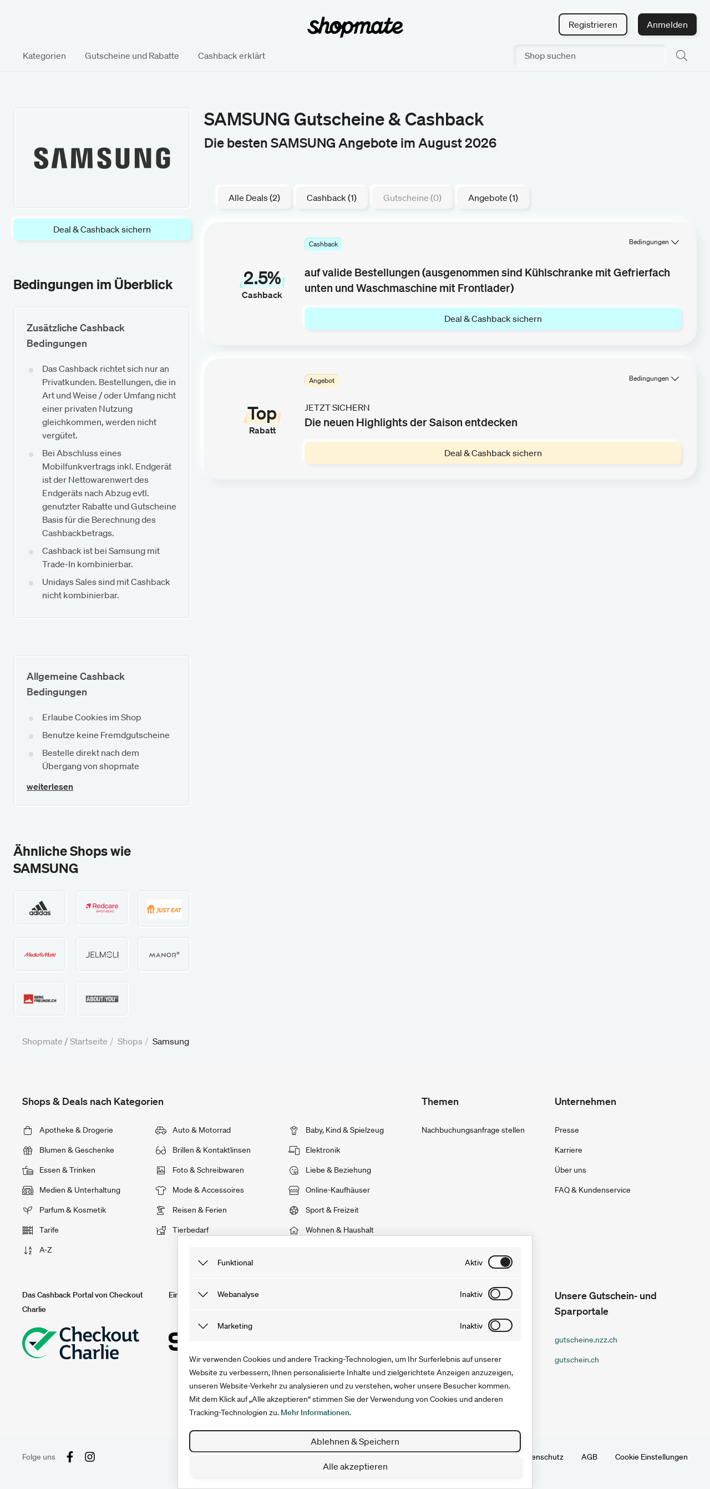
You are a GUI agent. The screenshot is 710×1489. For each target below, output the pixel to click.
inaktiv (471, 1294)
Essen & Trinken (58, 1170)
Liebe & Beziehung (329, 1170)
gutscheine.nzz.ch (586, 1340)
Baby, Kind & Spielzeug (336, 1130)
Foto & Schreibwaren (199, 1170)
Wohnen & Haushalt (331, 1230)
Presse (567, 1130)
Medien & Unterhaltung (71, 1190)
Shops (130, 1041)
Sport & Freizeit (323, 1210)
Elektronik (314, 1150)
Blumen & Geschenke (68, 1150)
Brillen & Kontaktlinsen (203, 1150)
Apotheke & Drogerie (67, 1130)
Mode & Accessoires (199, 1190)
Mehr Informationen (315, 1412)
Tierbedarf (182, 1230)
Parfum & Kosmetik (64, 1210)
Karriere (568, 1150)
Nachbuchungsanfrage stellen (473, 1130)
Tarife (40, 1230)
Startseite (89, 1041)
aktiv (474, 1263)
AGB (589, 1457)
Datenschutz (541, 1457)
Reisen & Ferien (191, 1210)
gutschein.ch (577, 1360)
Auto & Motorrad (193, 1130)
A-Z (37, 1250)
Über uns (570, 1170)
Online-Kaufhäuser (329, 1190)
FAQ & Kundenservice (593, 1190)
